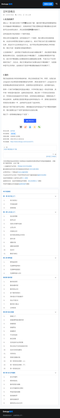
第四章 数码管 (7, 277)
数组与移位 (13, 253)
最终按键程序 (14, 399)
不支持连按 (13, 335)
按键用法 (13, 327)
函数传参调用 (14, 246)
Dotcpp (7, 4)
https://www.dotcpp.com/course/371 (21, 142)
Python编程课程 (23, 172)
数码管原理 (13, 281)
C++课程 (25, 178)
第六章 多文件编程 (9, 373)
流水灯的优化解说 (16, 350)
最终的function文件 (16, 403)
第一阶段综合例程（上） (18, 361)
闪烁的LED (13, 231)
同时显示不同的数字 (16, 296)
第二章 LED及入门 (9, 212)
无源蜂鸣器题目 (15, 269)
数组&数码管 (14, 285)
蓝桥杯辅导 (22, 184)
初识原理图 (13, 216)
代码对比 (13, 353)
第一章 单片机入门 (9, 196)
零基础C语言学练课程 (25, 166)
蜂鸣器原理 (13, 262)
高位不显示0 (14, 300)
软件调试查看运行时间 (17, 235)
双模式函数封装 (15, 357)
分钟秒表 (13, 308)
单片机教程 (6, 191)
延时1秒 (12, 238)
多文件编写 (13, 377)
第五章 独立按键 (8, 312)
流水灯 (12, 250)
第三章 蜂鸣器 (7, 258)
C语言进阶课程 (34, 169)
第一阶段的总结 (15, 368)
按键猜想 (13, 323)
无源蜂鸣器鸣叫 (15, 266)
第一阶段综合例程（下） (18, 365)
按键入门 (13, 316)
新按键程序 (13, 395)
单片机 (13, 133)
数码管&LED (14, 289)
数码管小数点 (14, 304)
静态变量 (13, 338)
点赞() (30, 121)
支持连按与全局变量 (16, 342)
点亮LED (13, 227)
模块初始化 (13, 380)
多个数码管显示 (15, 293)
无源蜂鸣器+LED (15, 273)
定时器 (12, 131)
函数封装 (13, 242)
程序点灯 (13, 220)
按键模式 (13, 331)
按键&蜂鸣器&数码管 (17, 320)
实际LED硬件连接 (16, 224)
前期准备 (13, 208)
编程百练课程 (42, 175)
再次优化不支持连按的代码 (19, 346)
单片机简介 (13, 200)
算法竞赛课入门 (33, 181)
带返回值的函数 (15, 392)
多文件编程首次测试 (16, 388)
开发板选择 (13, 204)
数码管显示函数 (15, 384)
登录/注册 (48, 4)
